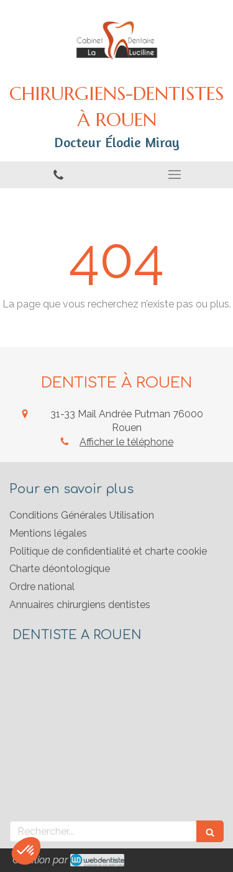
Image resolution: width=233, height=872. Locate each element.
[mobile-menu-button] (175, 174)
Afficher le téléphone (126, 442)
